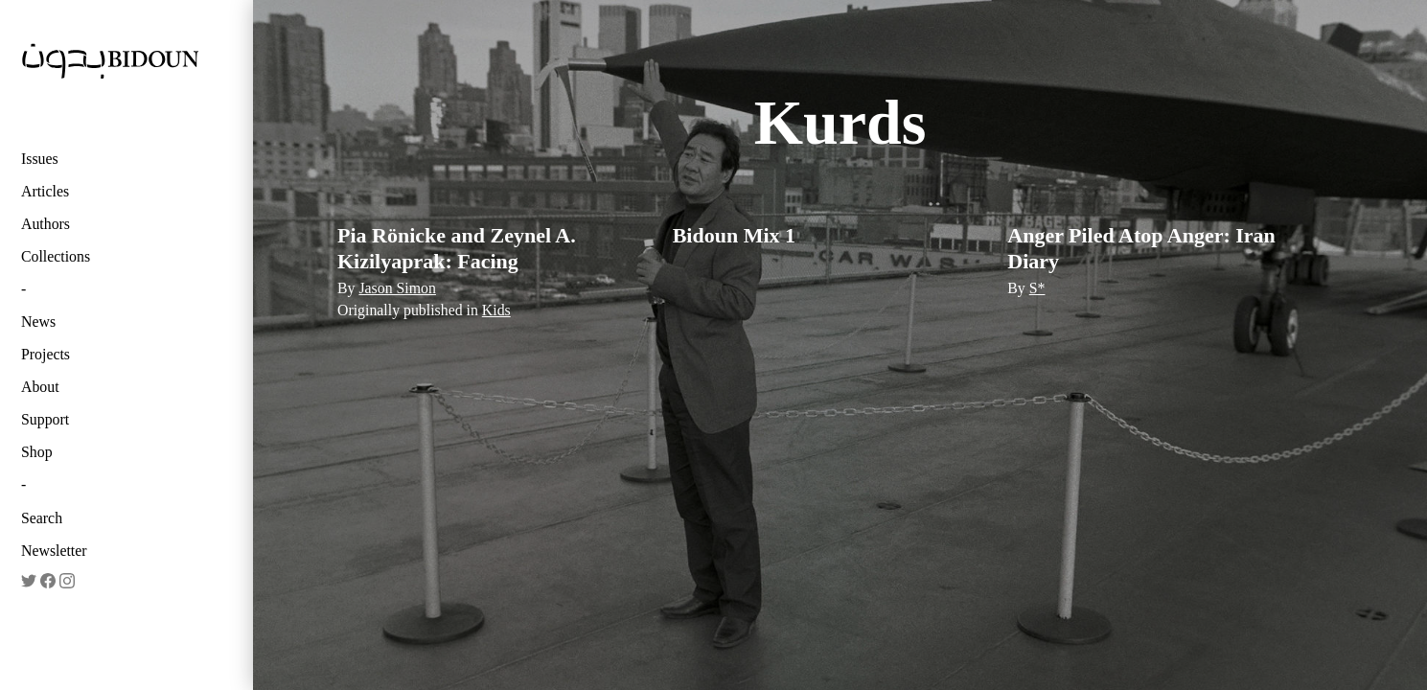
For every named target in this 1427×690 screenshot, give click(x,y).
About (40, 387)
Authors (45, 224)
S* (1037, 288)
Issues (39, 158)
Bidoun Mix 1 (734, 235)
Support (45, 419)
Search (41, 518)
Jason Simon (396, 288)
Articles (45, 191)
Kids (496, 310)
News (38, 321)
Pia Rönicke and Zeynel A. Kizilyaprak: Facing (456, 247)
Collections (55, 256)
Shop (37, 452)
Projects (45, 354)
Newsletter (54, 550)
